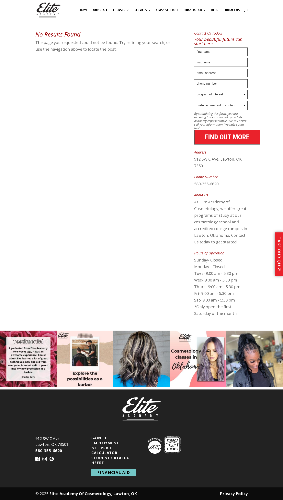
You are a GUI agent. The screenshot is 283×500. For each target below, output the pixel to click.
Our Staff (100, 10)
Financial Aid (193, 10)
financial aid (113, 472)
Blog (214, 10)
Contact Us (231, 10)
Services (140, 10)
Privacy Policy (234, 493)
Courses (119, 10)
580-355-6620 (48, 450)
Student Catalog (110, 457)
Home (84, 10)
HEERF (97, 462)
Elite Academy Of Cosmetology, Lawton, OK (93, 493)
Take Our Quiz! (279, 254)
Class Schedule (167, 10)
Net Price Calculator (104, 450)
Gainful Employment (105, 440)
